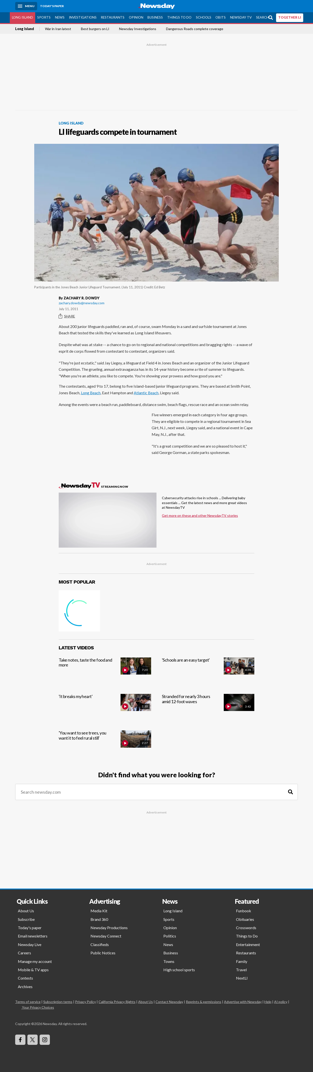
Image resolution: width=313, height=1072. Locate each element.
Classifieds (99, 944)
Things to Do (179, 17)
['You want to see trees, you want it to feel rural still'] (105, 744)
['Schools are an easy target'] (208, 671)
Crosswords (246, 927)
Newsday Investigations (137, 29)
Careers (24, 952)
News (60, 17)
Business (155, 17)
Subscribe (26, 919)
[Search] (290, 792)
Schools (203, 17)
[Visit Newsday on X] (32, 1040)
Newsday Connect (105, 936)
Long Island (22, 17)
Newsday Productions (109, 927)
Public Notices (102, 952)
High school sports (179, 969)
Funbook (243, 910)
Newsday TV (241, 17)
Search (262, 17)
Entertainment (248, 944)
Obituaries (245, 919)
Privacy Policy (85, 1002)
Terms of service (28, 1002)
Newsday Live (29, 944)
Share (67, 316)
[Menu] (26, 6)
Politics (169, 936)
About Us (26, 910)
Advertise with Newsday (243, 1002)
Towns (168, 961)
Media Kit (98, 910)
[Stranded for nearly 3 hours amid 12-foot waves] (208, 707)
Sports (44, 17)
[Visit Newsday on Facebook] (20, 1040)
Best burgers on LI (95, 29)
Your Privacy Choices (37, 1007)
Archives (25, 986)
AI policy (280, 1002)
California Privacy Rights (117, 1002)
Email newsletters (32, 936)
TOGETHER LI (289, 17)
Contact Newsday (169, 1002)
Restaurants (112, 17)
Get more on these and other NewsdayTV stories (200, 515)
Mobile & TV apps (33, 969)
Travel (241, 969)
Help (267, 1002)
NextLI (242, 978)
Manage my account (35, 961)
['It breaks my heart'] (105, 707)
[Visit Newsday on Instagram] (45, 1040)
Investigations (83, 17)
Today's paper (30, 927)
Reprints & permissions (203, 1002)
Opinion (136, 17)
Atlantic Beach (146, 392)
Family (241, 961)
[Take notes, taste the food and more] (105, 671)
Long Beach (91, 392)
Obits (220, 17)
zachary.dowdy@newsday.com (81, 303)
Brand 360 (99, 919)
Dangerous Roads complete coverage (194, 29)
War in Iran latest (58, 29)
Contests (25, 978)
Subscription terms (57, 1002)
